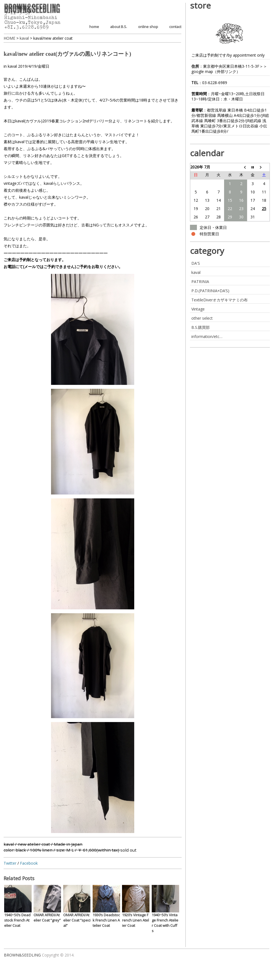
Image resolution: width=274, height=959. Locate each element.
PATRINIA (200, 281)
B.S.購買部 (200, 327)
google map (202, 71)
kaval (12, 66)
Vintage (198, 309)
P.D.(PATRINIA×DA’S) (210, 290)
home (94, 26)
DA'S (195, 263)
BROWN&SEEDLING (22, 955)
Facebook (29, 863)
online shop (148, 26)
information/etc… (206, 336)
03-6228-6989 (214, 82)
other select (202, 318)
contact (175, 26)
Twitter (10, 863)
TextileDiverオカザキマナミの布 (219, 299)
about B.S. (118, 26)
